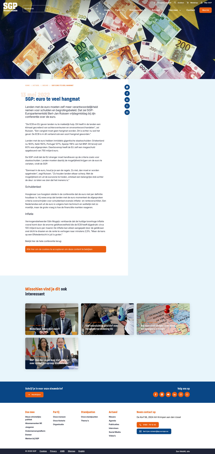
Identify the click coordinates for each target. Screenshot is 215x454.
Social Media (116, 432)
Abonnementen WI (34, 423)
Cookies (43, 451)
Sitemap (71, 451)
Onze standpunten (90, 416)
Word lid (205, 10)
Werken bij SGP (33, 438)
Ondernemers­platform (36, 431)
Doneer (29, 434)
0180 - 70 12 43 (147, 425)
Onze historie (60, 420)
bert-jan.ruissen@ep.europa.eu (153, 431)
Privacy (53, 451)
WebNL (183, 451)
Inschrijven (34, 394)
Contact (190, 10)
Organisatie (59, 424)
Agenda (113, 420)
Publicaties (115, 424)
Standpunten (138, 10)
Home (107, 10)
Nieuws (45, 85)
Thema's (86, 420)
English (81, 451)
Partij (119, 10)
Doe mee (175, 10)
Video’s (113, 435)
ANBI (62, 451)
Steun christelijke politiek (37, 418)
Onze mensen (60, 416)
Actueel (158, 10)
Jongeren (30, 427)
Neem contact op (147, 412)
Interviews (115, 428)
